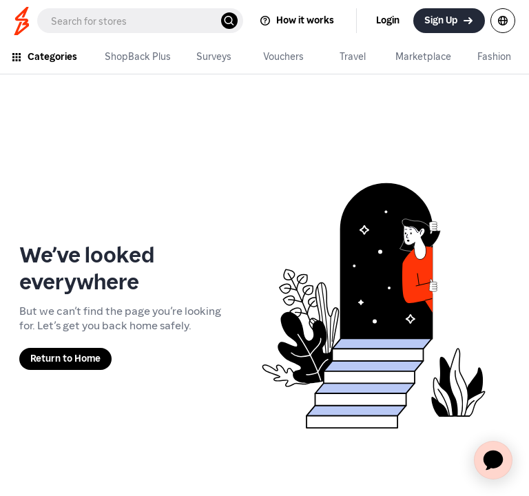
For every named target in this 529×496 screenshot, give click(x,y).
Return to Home (65, 358)
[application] (493, 460)
